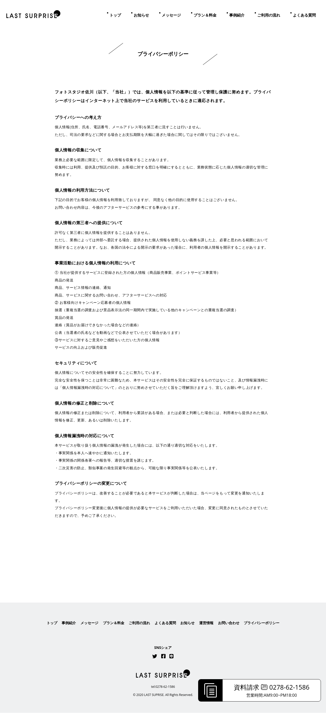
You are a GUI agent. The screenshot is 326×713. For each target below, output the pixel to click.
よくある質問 (304, 15)
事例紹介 (236, 15)
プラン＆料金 (205, 15)
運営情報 (206, 623)
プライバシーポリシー (261, 623)
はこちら (163, 570)
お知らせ (141, 15)
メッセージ (171, 15)
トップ (115, 15)
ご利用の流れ (268, 15)
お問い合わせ (228, 623)
